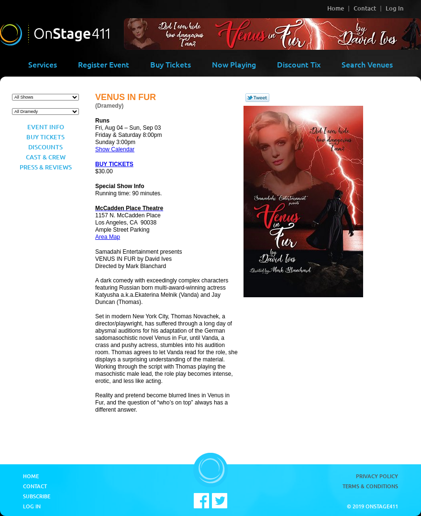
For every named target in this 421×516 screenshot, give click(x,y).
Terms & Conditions (370, 486)
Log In (395, 8)
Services (42, 64)
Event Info (45, 127)
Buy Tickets (170, 64)
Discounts (45, 147)
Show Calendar (114, 149)
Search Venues (367, 64)
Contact (365, 8)
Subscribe (36, 496)
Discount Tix (299, 64)
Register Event (103, 64)
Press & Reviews (46, 167)
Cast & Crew (46, 157)
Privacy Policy (377, 476)
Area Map (107, 237)
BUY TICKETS (114, 164)
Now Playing (234, 64)
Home (335, 8)
